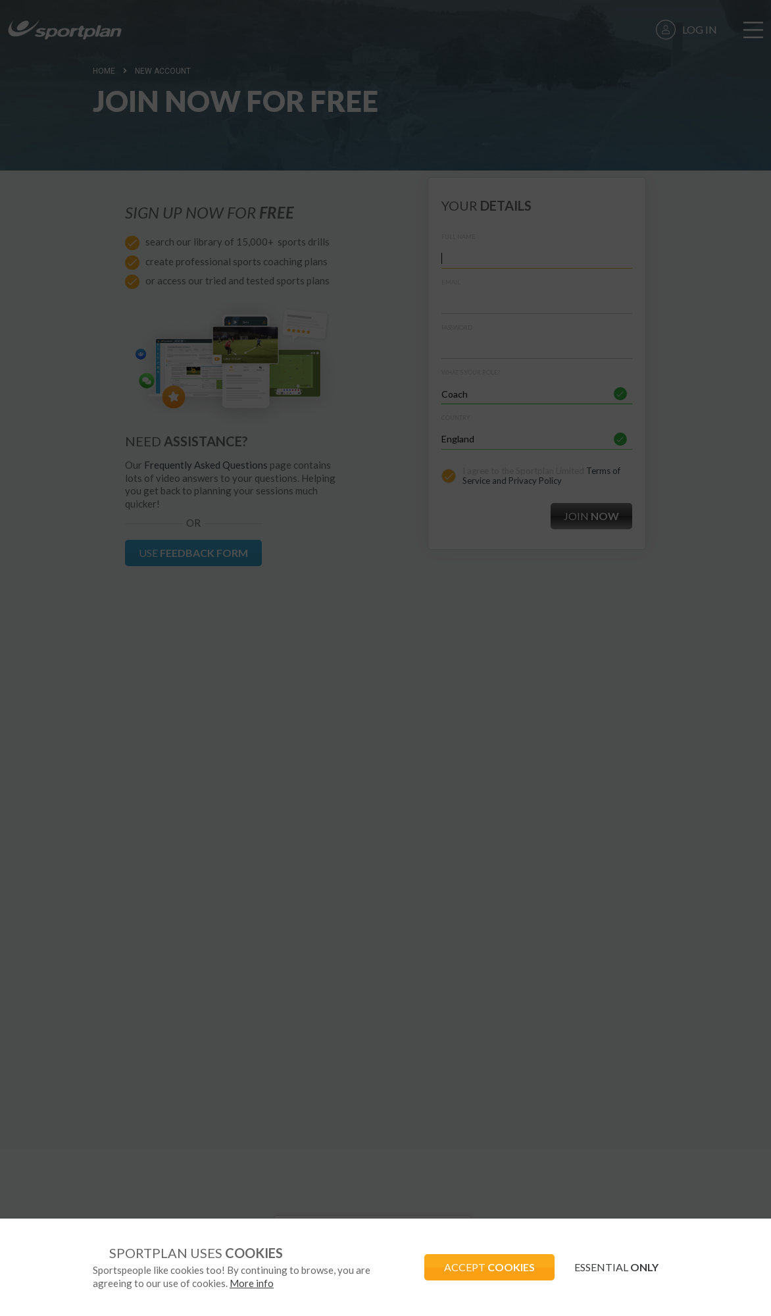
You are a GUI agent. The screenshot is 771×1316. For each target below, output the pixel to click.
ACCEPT (489, 1267)
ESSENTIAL (616, 1267)
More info (252, 1283)
